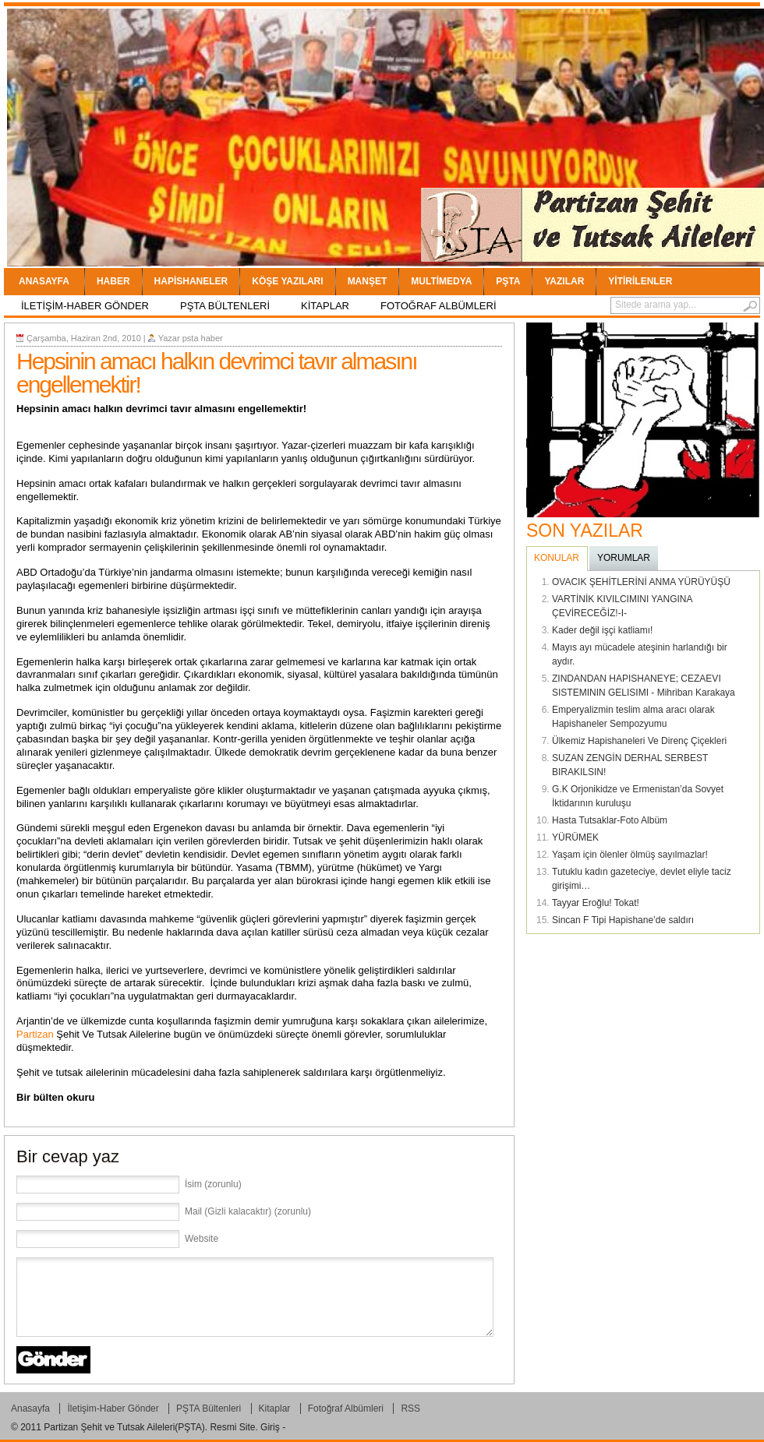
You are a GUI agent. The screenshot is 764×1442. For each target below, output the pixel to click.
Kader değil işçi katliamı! (602, 630)
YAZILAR (564, 281)
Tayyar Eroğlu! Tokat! (595, 902)
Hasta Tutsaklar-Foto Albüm (609, 820)
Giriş (270, 1427)
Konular (556, 557)
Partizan (35, 1034)
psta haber (202, 338)
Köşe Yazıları (287, 281)
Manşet (367, 281)
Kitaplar (325, 306)
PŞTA (508, 281)
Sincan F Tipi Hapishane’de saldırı (623, 920)
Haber (113, 281)
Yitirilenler (640, 281)
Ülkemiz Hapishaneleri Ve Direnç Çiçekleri (639, 740)
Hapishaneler (191, 281)
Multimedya (441, 281)
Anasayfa (44, 281)
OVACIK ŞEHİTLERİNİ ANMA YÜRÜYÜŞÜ (641, 581)
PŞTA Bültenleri (225, 306)
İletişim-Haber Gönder (85, 306)
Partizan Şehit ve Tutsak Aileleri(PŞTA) (124, 1427)
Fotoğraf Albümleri (438, 306)
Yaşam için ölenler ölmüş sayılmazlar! (630, 854)
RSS (410, 1408)
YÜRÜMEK (575, 837)
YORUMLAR (623, 557)
